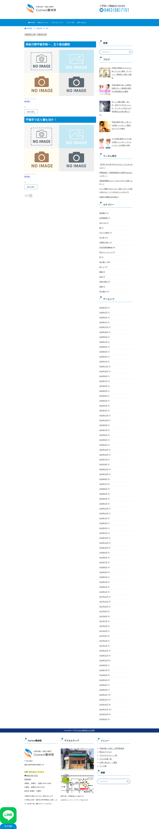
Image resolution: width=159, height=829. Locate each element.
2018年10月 (103, 539)
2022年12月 (103, 442)
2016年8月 (103, 655)
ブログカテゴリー (57, 22)
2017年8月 (103, 607)
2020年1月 (103, 495)
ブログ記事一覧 (105, 748)
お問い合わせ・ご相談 (108, 751)
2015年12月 (103, 694)
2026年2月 (103, 312)
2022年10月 (103, 447)
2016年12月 (103, 640)
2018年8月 (103, 549)
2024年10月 (103, 365)
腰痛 (100, 267)
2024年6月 (103, 379)
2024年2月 (103, 399)
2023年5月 (103, 432)
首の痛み (102, 286)
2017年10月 (103, 597)
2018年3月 (103, 573)
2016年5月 (103, 669)
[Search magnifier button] (129, 51)
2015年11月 (103, 698)
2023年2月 (103, 437)
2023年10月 (103, 413)
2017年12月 (103, 587)
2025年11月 (103, 321)
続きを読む (31, 111)
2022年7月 (103, 452)
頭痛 (100, 281)
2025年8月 (103, 331)
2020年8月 (103, 471)
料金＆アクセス (43, 22)
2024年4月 (103, 389)
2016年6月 (103, 665)
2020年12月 (103, 462)
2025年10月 (103, 326)
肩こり (101, 262)
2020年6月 (103, 481)
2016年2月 (103, 684)
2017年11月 (103, 592)
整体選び (102, 209)
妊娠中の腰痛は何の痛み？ (108, 193)
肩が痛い (27, 101)
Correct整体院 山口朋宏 (86, 719)
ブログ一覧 (70, 22)
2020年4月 (103, 490)
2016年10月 (103, 650)
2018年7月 (103, 553)
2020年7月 (103, 476)
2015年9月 (103, 708)
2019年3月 (103, 515)
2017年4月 (103, 621)
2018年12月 (103, 529)
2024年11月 (103, 360)
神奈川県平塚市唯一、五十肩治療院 (48, 44)
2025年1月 (103, 355)
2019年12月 (103, 500)
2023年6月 (103, 428)
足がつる (102, 218)
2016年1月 (103, 689)
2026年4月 (103, 302)
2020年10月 (103, 466)
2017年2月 (103, 631)
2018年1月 (103, 582)
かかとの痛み (104, 228)
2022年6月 (103, 457)
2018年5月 (103, 563)
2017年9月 (103, 602)
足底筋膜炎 (103, 213)
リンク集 (102, 755)
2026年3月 (103, 307)
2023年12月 (103, 408)
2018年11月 (103, 534)
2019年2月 (103, 519)
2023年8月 (103, 418)
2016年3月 (103, 679)
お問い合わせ (81, 22)
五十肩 (101, 233)
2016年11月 (103, 645)
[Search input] (114, 51)
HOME (31, 22)
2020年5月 (103, 486)
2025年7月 (103, 336)
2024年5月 (103, 384)
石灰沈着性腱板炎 (105, 242)
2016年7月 (103, 660)
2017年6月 (103, 616)
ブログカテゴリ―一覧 (108, 744)
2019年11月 (103, 505)
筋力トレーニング (105, 247)
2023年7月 (103, 423)
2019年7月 (103, 510)
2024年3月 (103, 394)
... (25, 106)
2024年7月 (103, 374)
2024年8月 (103, 370)
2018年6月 (103, 558)
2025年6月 (103, 341)
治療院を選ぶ (104, 238)
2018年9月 (103, 544)
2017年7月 (103, 611)
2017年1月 (103, 635)
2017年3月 (103, 626)
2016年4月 (103, 674)
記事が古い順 (42, 34)
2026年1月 (103, 316)
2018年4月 (103, 568)
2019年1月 (103, 524)
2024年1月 (103, 403)
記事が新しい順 (30, 34)
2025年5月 (103, 346)
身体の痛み (103, 276)
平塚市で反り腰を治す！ (41, 119)
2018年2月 (103, 578)
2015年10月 (103, 703)
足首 (100, 271)
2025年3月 (103, 350)
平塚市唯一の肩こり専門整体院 (111, 737)
